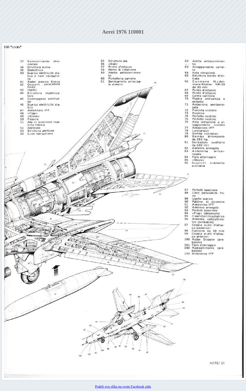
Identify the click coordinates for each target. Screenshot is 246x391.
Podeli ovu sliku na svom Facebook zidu (123, 386)
